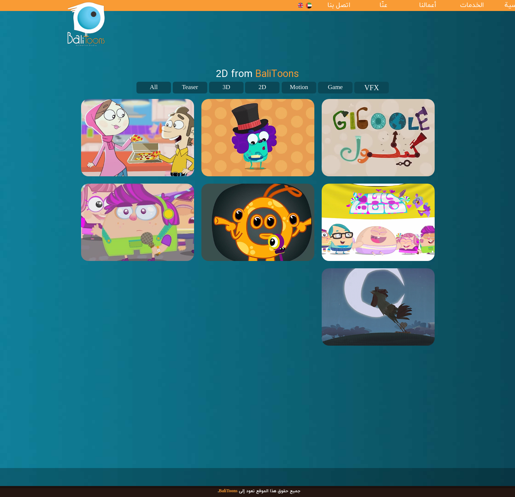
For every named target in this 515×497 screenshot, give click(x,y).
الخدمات (472, 5)
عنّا (383, 5)
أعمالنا (427, 5)
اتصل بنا (338, 5)
